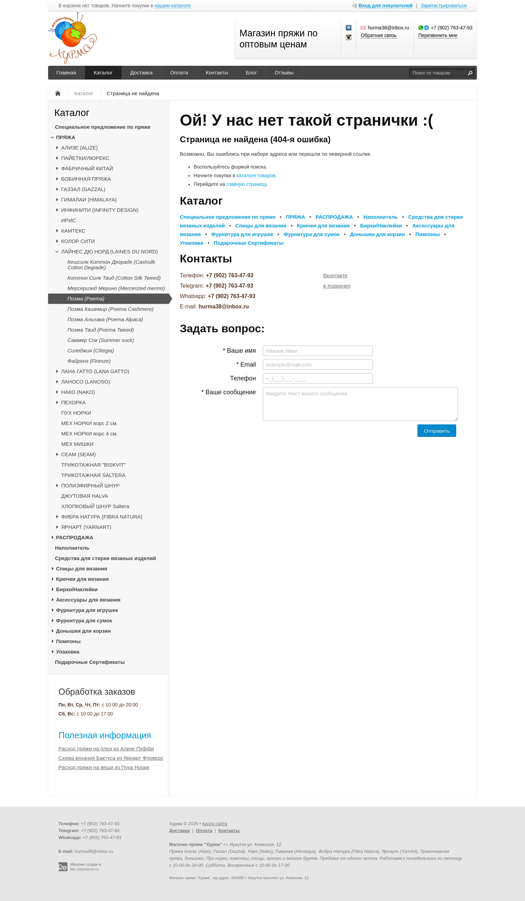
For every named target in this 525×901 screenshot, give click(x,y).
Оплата (179, 72)
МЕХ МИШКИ (77, 444)
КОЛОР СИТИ (78, 241)
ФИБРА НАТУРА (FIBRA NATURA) (101, 517)
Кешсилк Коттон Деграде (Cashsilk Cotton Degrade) (111, 264)
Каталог (103, 72)
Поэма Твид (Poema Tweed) (100, 330)
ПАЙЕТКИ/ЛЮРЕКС (85, 158)
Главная (66, 72)
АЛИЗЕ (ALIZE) (79, 148)
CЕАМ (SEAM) (78, 454)
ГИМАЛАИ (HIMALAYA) (89, 199)
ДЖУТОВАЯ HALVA (84, 496)
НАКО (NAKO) (78, 392)
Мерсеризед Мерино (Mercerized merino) (116, 288)
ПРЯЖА (65, 137)
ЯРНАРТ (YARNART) (86, 527)
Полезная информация (104, 735)
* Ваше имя (239, 350)
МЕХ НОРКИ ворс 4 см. (89, 433)
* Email (246, 364)
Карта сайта (214, 823)
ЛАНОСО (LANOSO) (85, 382)
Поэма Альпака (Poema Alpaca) (105, 319)
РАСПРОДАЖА (74, 537)
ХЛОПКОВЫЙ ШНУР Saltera (95, 506)
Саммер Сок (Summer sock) (100, 340)
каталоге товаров (256, 175)
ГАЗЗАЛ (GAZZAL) (83, 189)
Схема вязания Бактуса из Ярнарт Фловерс (110, 758)
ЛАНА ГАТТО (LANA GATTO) (95, 371)
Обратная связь (378, 35)
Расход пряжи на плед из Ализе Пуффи (106, 748)
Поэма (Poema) (85, 298)
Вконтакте (335, 275)
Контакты (217, 72)
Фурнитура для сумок (84, 620)
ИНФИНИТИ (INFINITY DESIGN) (99, 210)
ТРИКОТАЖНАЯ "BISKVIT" (93, 465)
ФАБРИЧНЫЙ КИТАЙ (87, 168)
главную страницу (246, 184)
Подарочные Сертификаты (90, 662)
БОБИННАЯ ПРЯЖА (86, 179)
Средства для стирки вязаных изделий (105, 558)
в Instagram (337, 286)
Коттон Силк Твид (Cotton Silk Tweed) (114, 278)
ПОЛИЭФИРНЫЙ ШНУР (90, 485)
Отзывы (284, 72)
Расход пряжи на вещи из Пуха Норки (103, 767)
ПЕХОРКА (73, 402)
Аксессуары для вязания (88, 600)
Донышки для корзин (83, 631)
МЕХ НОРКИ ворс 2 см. (89, 423)
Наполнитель (72, 548)
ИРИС (68, 220)
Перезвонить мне (438, 35)
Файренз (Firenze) (89, 361)
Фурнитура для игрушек (87, 610)
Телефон (243, 378)
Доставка (141, 72)
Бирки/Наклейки (77, 589)
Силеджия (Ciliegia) (90, 350)
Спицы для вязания (81, 568)
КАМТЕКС (73, 231)
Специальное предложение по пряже (102, 127)
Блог (251, 72)
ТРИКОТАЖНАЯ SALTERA (93, 475)
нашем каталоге (173, 5)
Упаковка (68, 652)
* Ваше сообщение (228, 392)
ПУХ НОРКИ (76, 413)
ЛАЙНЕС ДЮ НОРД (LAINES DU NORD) (109, 251)
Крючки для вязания (82, 579)
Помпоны (68, 641)
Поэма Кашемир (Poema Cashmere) (110, 309)
